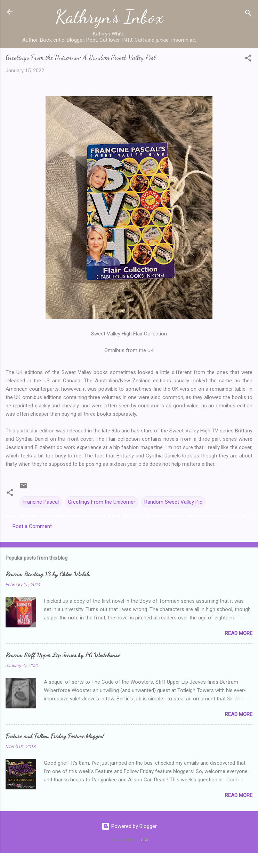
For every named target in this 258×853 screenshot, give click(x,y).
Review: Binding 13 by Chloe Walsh (47, 574)
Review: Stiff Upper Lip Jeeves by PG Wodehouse (63, 655)
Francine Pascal (41, 502)
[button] (248, 59)
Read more (238, 633)
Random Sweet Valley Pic (173, 502)
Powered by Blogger (129, 826)
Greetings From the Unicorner (101, 502)
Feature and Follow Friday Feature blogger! (55, 736)
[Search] (248, 14)
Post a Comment (32, 526)
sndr (144, 839)
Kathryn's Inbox (109, 17)
